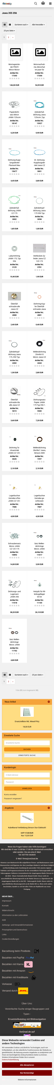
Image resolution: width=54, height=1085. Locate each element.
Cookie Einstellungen (10, 939)
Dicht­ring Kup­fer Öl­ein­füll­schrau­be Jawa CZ (39, 306)
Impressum (6, 901)
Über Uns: (27, 1003)
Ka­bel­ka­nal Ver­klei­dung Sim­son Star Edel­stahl (27, 828)
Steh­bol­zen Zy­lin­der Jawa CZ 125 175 (39, 258)
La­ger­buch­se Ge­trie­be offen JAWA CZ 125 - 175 (14, 498)
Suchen (27, 749)
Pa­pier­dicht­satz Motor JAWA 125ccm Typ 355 (14, 115)
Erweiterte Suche (27, 755)
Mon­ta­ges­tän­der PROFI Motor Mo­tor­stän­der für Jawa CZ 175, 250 (14, 67)
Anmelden (27, 788)
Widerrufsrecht (8, 910)
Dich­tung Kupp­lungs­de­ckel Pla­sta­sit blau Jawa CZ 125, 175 (14, 163)
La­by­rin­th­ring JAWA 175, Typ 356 (14, 258)
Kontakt (5, 906)
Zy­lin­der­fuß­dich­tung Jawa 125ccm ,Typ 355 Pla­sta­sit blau (39, 115)
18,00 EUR (27, 727)
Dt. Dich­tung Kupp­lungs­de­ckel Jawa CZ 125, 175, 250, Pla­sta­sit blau (39, 163)
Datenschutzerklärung (10, 1060)
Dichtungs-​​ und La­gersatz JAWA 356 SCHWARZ (14, 594)
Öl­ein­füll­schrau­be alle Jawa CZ (14, 306)
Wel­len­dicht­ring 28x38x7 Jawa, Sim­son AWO (39, 450)
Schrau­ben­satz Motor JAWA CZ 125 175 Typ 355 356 (14, 546)
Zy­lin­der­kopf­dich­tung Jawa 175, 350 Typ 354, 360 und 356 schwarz (14, 354)
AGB (4, 920)
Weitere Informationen (27, 1080)
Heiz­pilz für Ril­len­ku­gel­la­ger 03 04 (39, 594)
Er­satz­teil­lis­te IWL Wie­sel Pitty (27, 721)
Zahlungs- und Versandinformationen (17, 925)
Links (4, 934)
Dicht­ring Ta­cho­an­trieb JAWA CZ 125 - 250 (14, 450)
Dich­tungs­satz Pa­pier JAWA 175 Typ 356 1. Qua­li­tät (39, 402)
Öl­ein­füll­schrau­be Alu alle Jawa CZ (14, 402)
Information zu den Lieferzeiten (15, 915)
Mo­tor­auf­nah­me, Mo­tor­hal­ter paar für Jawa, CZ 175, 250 (39, 67)
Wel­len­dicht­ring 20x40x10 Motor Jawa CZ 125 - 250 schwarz (39, 354)
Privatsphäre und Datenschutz (14, 930)
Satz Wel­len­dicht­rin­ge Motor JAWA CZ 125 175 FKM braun (14, 642)
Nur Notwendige (27, 1073)
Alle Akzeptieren (27, 1065)
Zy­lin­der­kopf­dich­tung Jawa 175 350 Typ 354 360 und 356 (39, 211)
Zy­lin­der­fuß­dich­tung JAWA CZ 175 (14, 210)
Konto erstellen (10, 794)
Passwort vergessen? (13, 798)
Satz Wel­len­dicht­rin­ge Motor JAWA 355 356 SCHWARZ (39, 546)
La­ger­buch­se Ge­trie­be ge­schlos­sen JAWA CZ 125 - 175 (39, 498)
